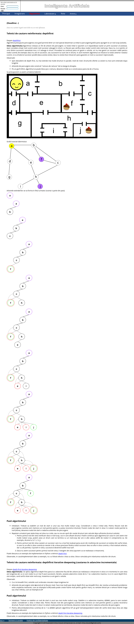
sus (2, 620)
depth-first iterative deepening (25, 569)
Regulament (34, 13)
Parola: (3, 8)
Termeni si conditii (15, 620)
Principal (6, 13)
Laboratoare (50, 14)
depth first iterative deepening (70, 613)
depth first (62, 553)
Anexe (73, 14)
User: (2, 6)
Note (63, 13)
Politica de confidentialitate (37, 620)
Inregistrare (20, 13)
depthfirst (17, 40)
